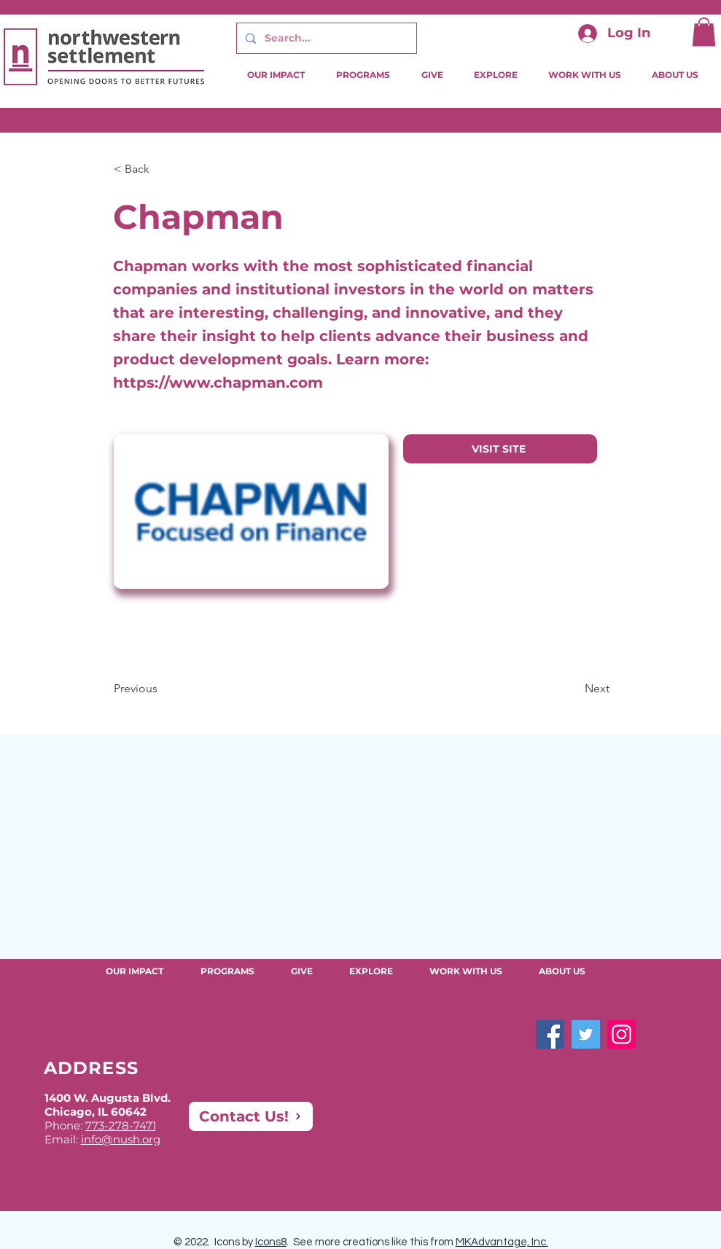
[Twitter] (586, 1034)
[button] (704, 31)
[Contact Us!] (251, 1116)
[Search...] (325, 38)
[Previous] (162, 688)
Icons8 (271, 1242)
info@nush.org (120, 1139)
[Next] (573, 688)
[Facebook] (550, 1034)
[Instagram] (621, 1034)
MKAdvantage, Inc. (502, 1242)
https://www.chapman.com (218, 382)
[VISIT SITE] (500, 448)
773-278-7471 (120, 1125)
